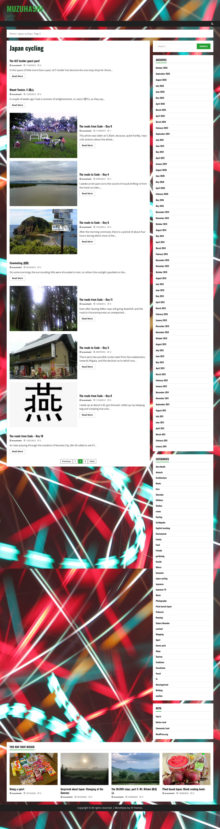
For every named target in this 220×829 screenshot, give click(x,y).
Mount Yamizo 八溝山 (25, 89)
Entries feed (161, 740)
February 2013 (162, 314)
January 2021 (162, 164)
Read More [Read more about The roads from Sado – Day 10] (18, 452)
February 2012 (162, 380)
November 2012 (163, 332)
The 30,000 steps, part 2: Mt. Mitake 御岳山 (134, 808)
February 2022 (163, 128)
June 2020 (161, 176)
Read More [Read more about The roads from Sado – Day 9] (88, 146)
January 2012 (162, 386)
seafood (159, 641)
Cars (158, 491)
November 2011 (163, 398)
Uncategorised (163, 701)
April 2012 (161, 368)
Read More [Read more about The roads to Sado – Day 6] (88, 242)
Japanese (160, 593)
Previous (66, 461)
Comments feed (163, 746)
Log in (159, 734)
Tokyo (158, 665)
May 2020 (160, 182)
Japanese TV (161, 599)
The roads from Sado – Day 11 (43, 308)
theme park (161, 659)
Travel (158, 689)
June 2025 (161, 91)
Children (160, 503)
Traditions (160, 677)
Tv (157, 695)
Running (160, 629)
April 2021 (161, 158)
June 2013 (160, 290)
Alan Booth (161, 467)
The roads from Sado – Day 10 (31, 435)
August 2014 (162, 230)
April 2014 (161, 242)
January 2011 (162, 446)
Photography (162, 611)
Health (159, 569)
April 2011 (160, 428)
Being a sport (17, 807)
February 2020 (163, 194)
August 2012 (162, 344)
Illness (159, 575)
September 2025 (164, 73)
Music (158, 605)
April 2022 (161, 116)
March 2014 (161, 248)
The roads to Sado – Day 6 (43, 231)
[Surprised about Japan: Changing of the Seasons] (85, 787)
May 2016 (160, 200)
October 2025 (162, 67)
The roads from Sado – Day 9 (43, 135)
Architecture (162, 479)
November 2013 (163, 266)
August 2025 (162, 79)
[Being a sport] (34, 787)
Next (92, 461)
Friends (159, 557)
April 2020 (161, 188)
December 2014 (163, 212)
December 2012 (163, 326)
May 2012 (160, 362)
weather (160, 713)
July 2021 (160, 140)
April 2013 (161, 302)
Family (159, 545)
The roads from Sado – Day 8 (43, 404)
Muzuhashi (25, 8)
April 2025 (161, 103)
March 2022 (161, 121)
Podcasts (160, 623)
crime (158, 515)
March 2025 (161, 109)
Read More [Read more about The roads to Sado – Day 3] (88, 367)
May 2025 (160, 97)
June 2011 (160, 422)
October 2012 (162, 338)
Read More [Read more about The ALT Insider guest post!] (18, 77)
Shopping (160, 647)
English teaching (163, 533)
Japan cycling (162, 587)
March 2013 (161, 308)
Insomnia (160, 581)
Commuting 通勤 (22, 262)
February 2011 (162, 440)
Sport (158, 653)
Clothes (159, 509)
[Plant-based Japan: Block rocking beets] (186, 787)
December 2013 (163, 260)
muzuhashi (17, 65)
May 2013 (160, 296)
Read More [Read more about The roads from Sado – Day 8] (88, 415)
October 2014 (162, 224)
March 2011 (161, 434)
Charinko (160, 497)
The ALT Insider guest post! (29, 60)
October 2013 (162, 272)
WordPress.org (163, 752)
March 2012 (161, 374)
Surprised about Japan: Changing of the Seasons (82, 808)
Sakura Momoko (163, 635)
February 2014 (162, 254)
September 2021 (164, 133)
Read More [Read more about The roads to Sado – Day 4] (88, 194)
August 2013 (162, 278)
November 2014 (163, 218)
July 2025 (160, 86)
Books (159, 485)
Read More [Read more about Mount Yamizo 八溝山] (18, 105)
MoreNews (121, 825)
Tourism (159, 671)
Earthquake (161, 527)
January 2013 (162, 320)
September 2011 (163, 404)
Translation (161, 683)
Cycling (159, 521)
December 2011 (163, 392)
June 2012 (160, 356)
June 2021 (160, 146)
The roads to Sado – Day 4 (43, 183)
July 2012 (160, 350)
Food (158, 551)
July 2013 (160, 284)
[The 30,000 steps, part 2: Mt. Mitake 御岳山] (135, 787)
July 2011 (160, 416)
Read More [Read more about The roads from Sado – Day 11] (88, 319)
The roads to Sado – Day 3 (43, 356)
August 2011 (161, 410)
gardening (160, 563)
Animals (159, 473)
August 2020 (162, 170)
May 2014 (160, 236)
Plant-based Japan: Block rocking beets (183, 807)
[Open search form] (212, 24)
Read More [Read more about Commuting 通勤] (18, 279)
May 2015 (160, 206)
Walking (159, 707)
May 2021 (160, 152)
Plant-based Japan (164, 617)
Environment (162, 539)
